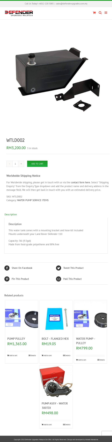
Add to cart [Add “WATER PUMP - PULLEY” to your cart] (82, 360)
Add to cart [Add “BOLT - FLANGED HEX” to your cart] (48, 355)
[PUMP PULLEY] (21, 317)
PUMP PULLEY (16, 339)
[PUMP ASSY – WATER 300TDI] (56, 381)
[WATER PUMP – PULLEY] (90, 317)
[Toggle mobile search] (100, 12)
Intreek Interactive (91, 439)
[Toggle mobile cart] (94, 12)
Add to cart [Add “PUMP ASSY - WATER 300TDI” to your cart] (48, 424)
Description (11, 214)
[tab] (56, 214)
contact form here (80, 182)
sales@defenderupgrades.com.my (71, 3)
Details (33, 355)
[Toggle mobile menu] (106, 12)
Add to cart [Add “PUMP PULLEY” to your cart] (13, 355)
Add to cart (37, 163)
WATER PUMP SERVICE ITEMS (33, 200)
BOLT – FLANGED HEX (55, 339)
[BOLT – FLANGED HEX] (56, 317)
